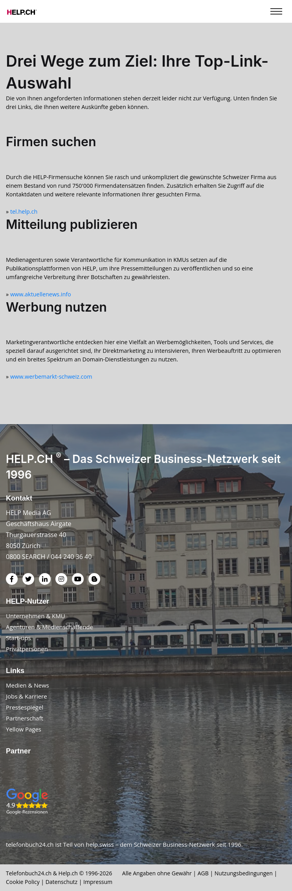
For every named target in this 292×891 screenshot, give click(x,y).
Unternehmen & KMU (35, 616)
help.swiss (100, 844)
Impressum (97, 882)
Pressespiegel (24, 707)
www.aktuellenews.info (40, 294)
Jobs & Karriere (26, 696)
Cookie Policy (23, 882)
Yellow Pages (23, 729)
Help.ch (68, 873)
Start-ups (18, 638)
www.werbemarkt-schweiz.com (51, 376)
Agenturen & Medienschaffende (49, 627)
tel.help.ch (23, 211)
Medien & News (27, 685)
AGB (203, 873)
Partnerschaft (24, 718)
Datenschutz (61, 882)
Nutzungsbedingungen (244, 873)
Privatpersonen (27, 649)
